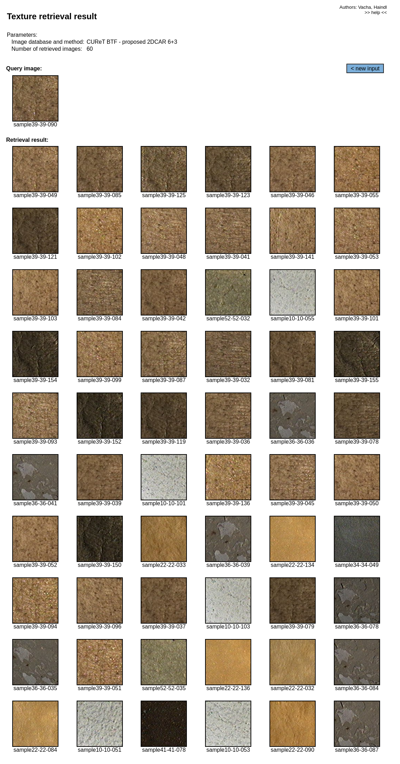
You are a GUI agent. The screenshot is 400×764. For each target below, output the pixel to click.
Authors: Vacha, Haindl (363, 7)
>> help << (376, 12)
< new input (365, 68)
